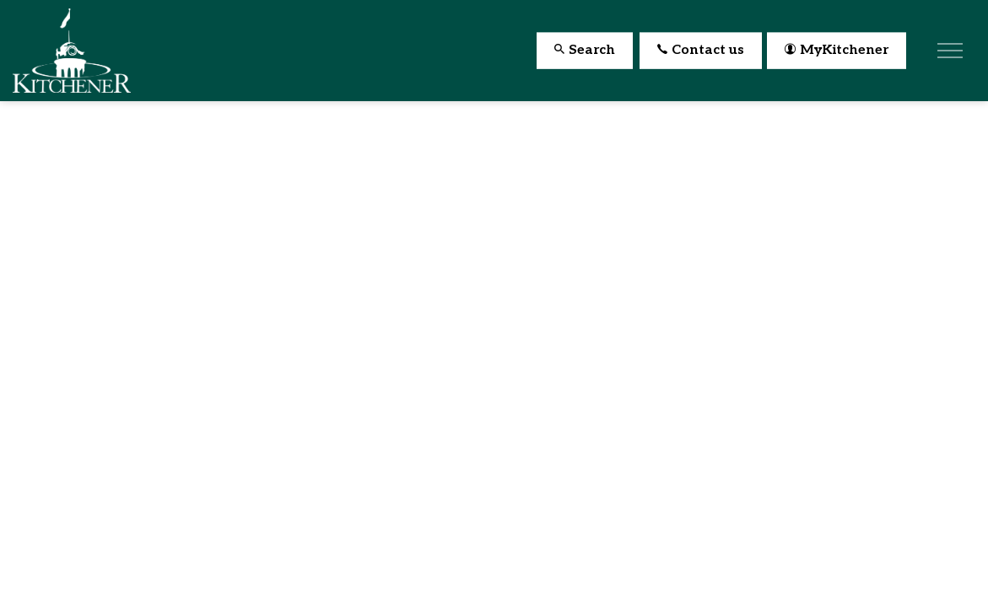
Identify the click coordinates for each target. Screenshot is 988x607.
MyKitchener (836, 51)
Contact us (700, 51)
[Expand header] (950, 50)
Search (584, 51)
